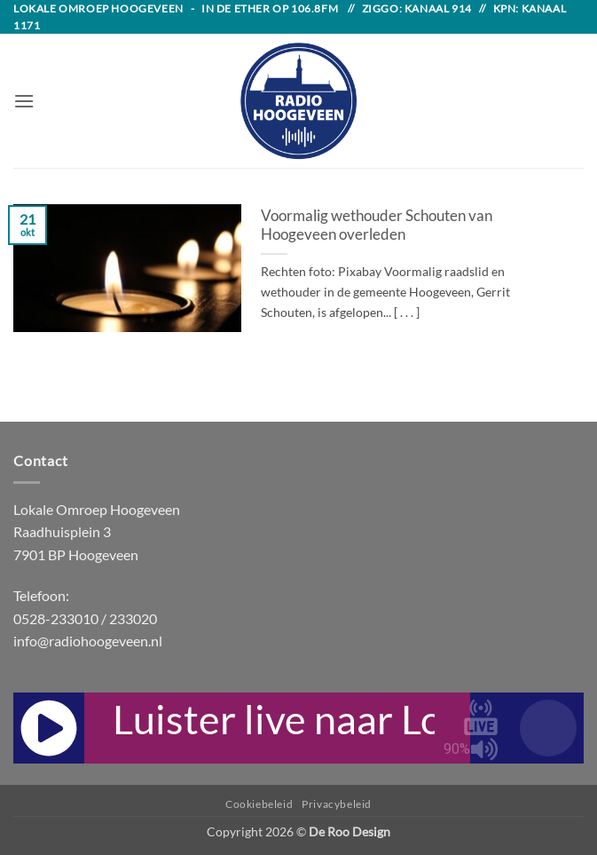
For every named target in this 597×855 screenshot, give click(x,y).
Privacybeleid (337, 804)
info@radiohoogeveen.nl (87, 640)
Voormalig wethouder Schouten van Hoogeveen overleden (376, 225)
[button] (24, 101)
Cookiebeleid (259, 804)
